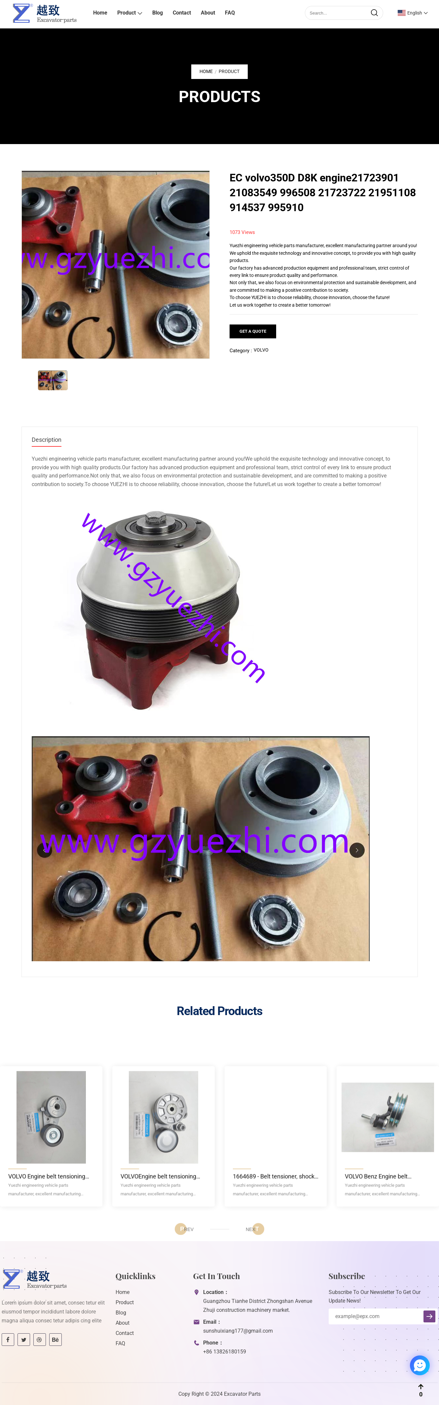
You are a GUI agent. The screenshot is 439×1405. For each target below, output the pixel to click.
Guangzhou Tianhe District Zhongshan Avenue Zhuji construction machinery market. (257, 1305)
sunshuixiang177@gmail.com (238, 1331)
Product (126, 13)
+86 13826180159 (224, 1351)
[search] (374, 12)
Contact (182, 13)
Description (46, 439)
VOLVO (261, 350)
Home (100, 13)
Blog (157, 13)
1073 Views (242, 232)
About (208, 13)
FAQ (230, 13)
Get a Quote (252, 331)
